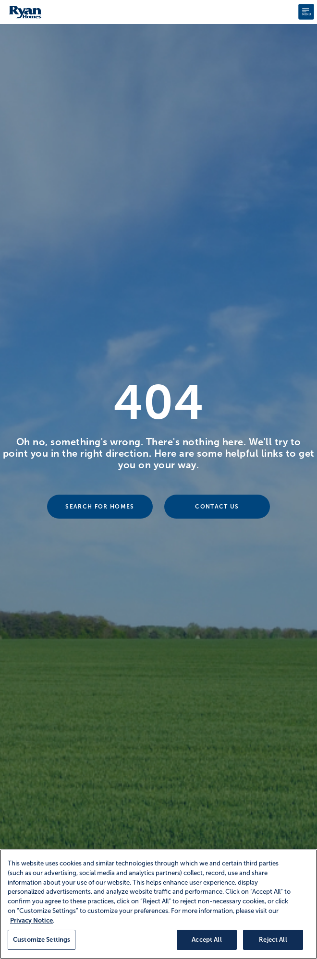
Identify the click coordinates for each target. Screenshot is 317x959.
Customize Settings (41, 939)
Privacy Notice (31, 920)
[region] (158, 904)
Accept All (206, 939)
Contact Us (217, 506)
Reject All (273, 939)
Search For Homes (99, 506)
